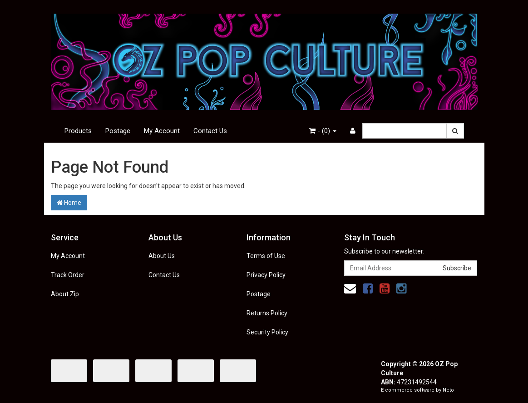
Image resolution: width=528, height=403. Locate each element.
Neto (448, 390)
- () (322, 131)
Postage (117, 131)
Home (69, 202)
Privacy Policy (266, 275)
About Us (161, 255)
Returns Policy (267, 313)
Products (78, 131)
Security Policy (267, 332)
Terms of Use (266, 255)
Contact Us (210, 131)
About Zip (65, 294)
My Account (162, 131)
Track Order (67, 275)
